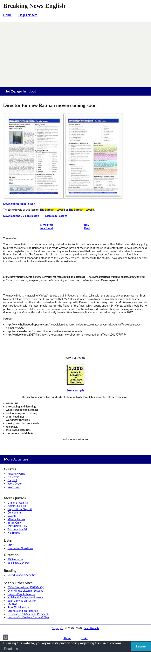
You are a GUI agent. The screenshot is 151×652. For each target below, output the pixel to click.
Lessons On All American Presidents (28, 614)
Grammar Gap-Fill (18, 502)
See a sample (75, 390)
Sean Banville (91, 628)
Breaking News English (34, 5)
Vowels (12, 516)
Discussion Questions (20, 548)
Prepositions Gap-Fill (20, 509)
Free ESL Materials (18, 607)
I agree (141, 646)
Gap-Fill (12, 480)
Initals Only (14, 522)
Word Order (15, 483)
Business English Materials (23, 610)
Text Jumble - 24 (17, 529)
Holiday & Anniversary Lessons (25, 597)
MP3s (11, 545)
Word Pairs (14, 487)
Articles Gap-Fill (17, 506)
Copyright (57, 628)
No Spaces (14, 532)
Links (84, 638)
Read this (11, 649)
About (67, 638)
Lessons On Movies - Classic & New (28, 617)
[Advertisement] (75, 53)
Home (7, 15)
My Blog (12, 604)
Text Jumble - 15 (17, 525)
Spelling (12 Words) (19, 562)
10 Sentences (15, 559)
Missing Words (16, 473)
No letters (13, 477)
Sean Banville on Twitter (22, 600)
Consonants (14, 512)
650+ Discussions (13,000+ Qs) (26, 587)
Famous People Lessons (21, 594)
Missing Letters (16, 519)
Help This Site (28, 15)
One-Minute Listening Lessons (25, 590)
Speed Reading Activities (22, 575)
